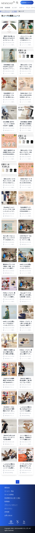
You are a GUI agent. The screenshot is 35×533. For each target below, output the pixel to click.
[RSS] (24, 522)
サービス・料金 (9, 491)
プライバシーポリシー (11, 505)
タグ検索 (14, 11)
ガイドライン (8, 508)
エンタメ (14, 7)
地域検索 (7, 7)
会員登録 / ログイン (27, 2)
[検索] (17, 2)
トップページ (5, 11)
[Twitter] (17, 522)
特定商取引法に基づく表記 (12, 498)
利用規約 (7, 501)
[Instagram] (11, 522)
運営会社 (7, 487)
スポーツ (21, 7)
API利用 (6, 512)
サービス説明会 (9, 494)
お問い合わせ (8, 515)
